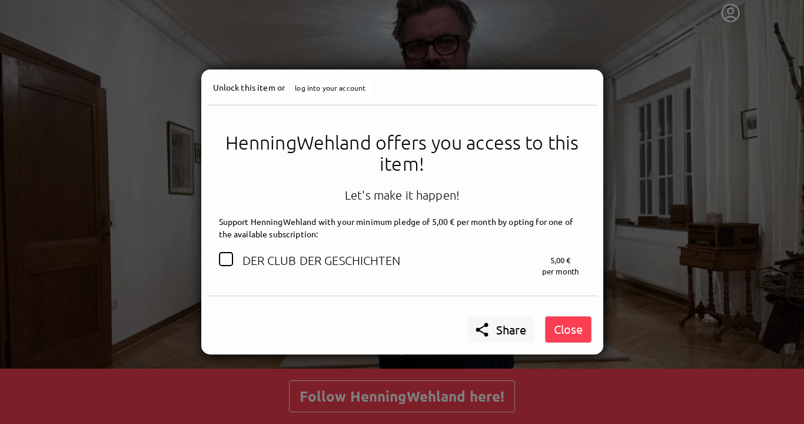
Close (568, 329)
